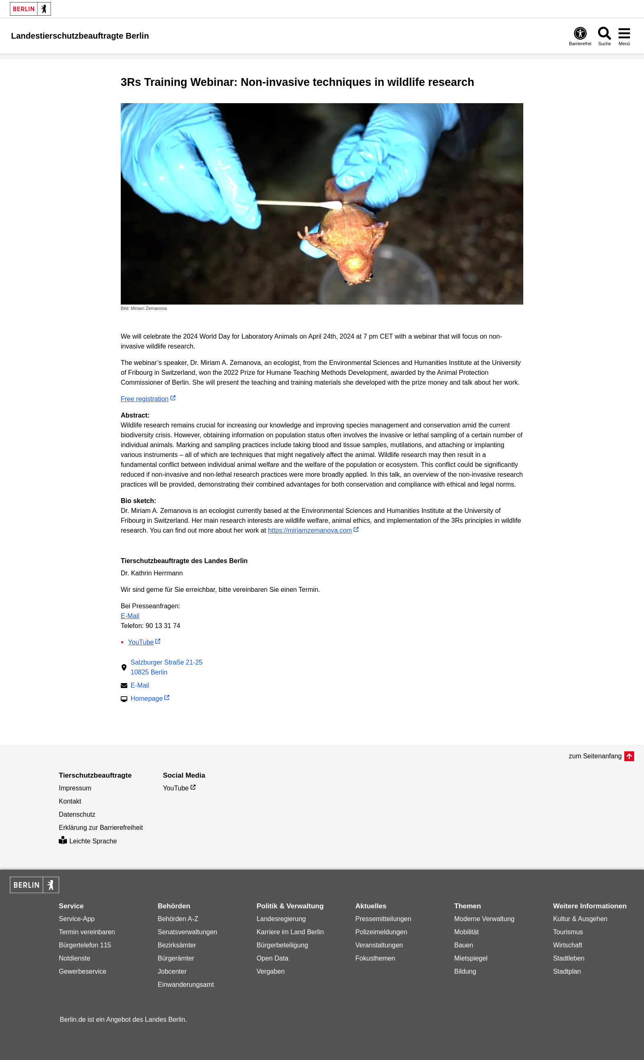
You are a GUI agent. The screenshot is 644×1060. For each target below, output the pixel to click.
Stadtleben (569, 958)
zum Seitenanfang (595, 756)
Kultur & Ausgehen (580, 918)
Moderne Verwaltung (484, 918)
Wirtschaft (567, 945)
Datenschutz (77, 814)
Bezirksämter (177, 945)
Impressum (75, 788)
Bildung (465, 971)
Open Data (272, 958)
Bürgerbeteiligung (282, 945)
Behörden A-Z (178, 918)
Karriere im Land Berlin (290, 931)
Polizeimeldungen (381, 931)
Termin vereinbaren (87, 931)
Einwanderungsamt (186, 984)
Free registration (145, 398)
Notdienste (74, 958)
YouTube (141, 642)
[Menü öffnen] (624, 36)
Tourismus (568, 931)
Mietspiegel (471, 958)
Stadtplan (567, 971)
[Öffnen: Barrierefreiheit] (580, 36)
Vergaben (271, 971)
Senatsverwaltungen (187, 931)
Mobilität (466, 931)
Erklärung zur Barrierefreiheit (101, 827)
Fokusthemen (375, 958)
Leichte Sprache (88, 841)
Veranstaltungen (379, 945)
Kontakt (70, 801)
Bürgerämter (176, 958)
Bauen (463, 945)
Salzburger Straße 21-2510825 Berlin (166, 667)
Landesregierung (281, 918)
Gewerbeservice (82, 971)
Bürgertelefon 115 (85, 945)
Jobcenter (172, 971)
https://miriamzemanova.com (310, 530)
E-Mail (130, 615)
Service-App (76, 918)
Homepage (147, 699)
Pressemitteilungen (383, 918)
